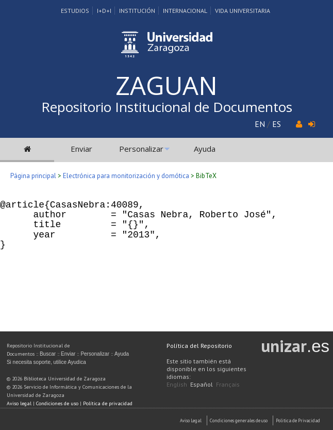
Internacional (185, 10)
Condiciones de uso (57, 403)
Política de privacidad (107, 403)
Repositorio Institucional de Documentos (166, 107)
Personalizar (141, 149)
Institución (137, 10)
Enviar (81, 149)
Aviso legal (19, 403)
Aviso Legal (191, 420)
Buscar (48, 354)
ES (276, 124)
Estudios (75, 10)
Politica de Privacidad (298, 420)
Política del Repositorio (199, 345)
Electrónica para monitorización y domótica (126, 175)
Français (228, 384)
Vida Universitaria (242, 10)
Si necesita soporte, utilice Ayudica (46, 362)
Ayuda (204, 149)
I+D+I (104, 10)
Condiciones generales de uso (239, 420)
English (176, 384)
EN (260, 124)
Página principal (33, 175)
